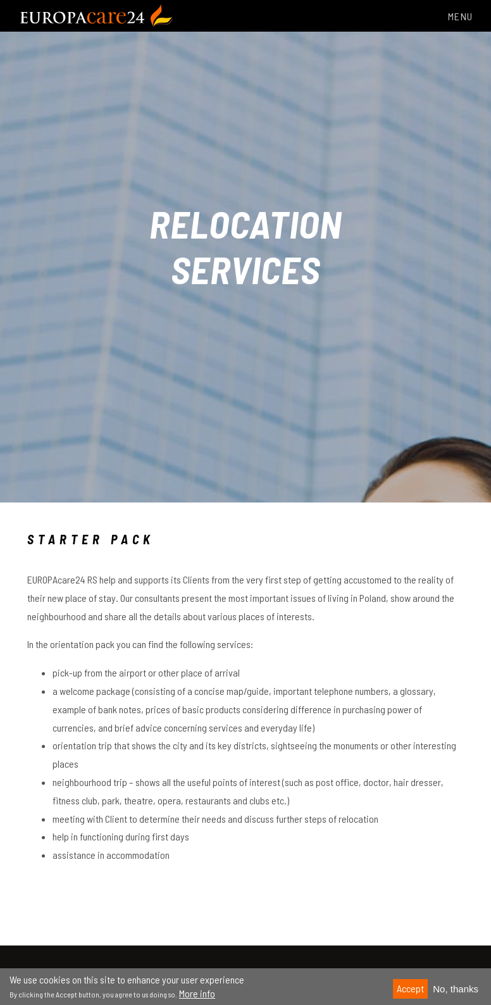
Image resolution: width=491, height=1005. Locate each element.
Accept (410, 992)
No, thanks (455, 992)
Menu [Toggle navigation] (453, 16)
